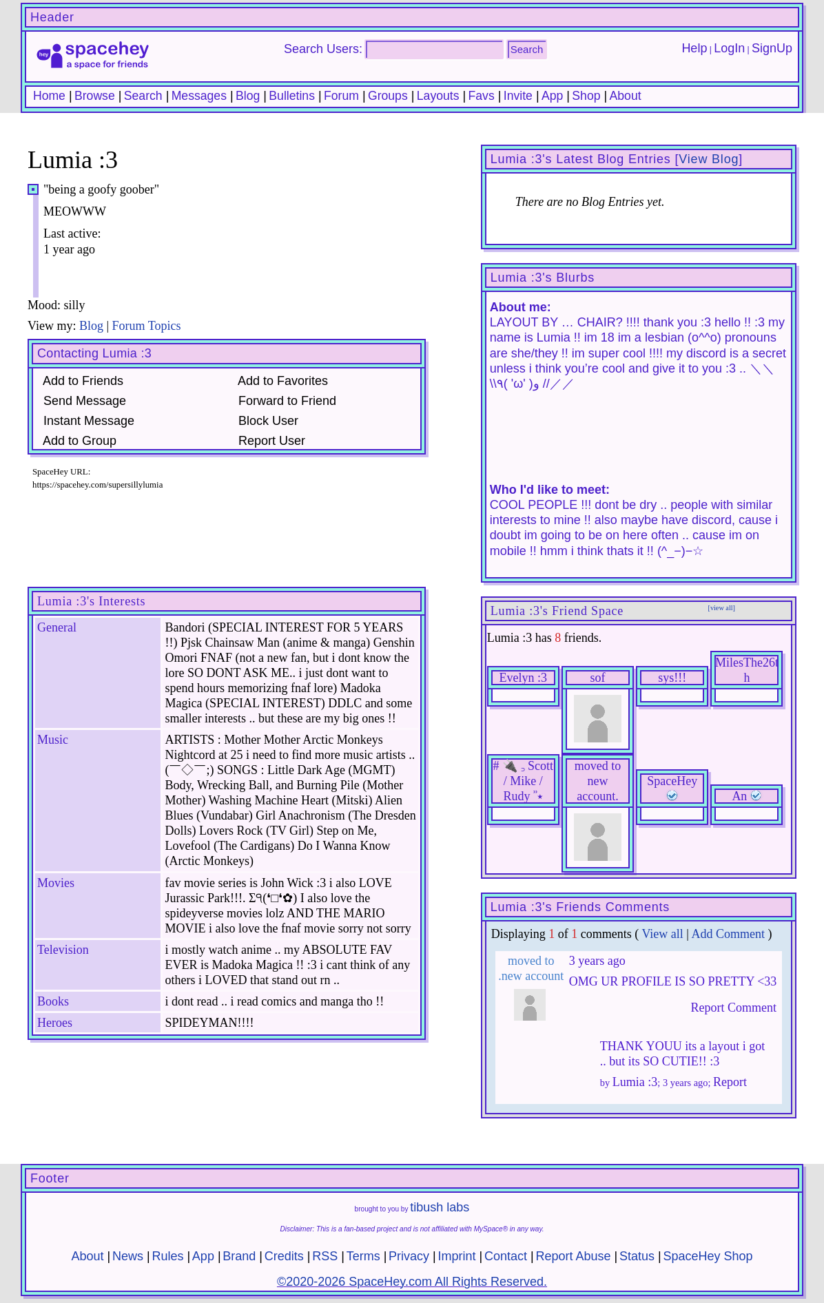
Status (637, 1256)
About (625, 96)
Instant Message (85, 421)
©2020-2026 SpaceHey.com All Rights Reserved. (412, 1282)
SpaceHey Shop (707, 1256)
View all (662, 934)
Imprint (457, 1256)
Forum (341, 96)
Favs (481, 96)
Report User (268, 441)
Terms (363, 1256)
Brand (239, 1256)
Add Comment (728, 934)
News (127, 1256)
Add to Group (76, 441)
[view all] (722, 608)
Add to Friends (80, 381)
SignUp (772, 48)
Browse (94, 96)
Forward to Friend (283, 401)
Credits (284, 1256)
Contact (505, 1256)
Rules (167, 1256)
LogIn (729, 48)
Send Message (81, 401)
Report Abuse (572, 1256)
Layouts (438, 96)
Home (49, 96)
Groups (388, 96)
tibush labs (439, 1207)
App (552, 96)
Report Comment (731, 1007)
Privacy (409, 1256)
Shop (586, 96)
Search (527, 49)
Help (694, 48)
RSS (325, 1256)
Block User (264, 421)
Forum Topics (146, 326)
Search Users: (323, 49)
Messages (199, 96)
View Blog (709, 159)
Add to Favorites (279, 381)
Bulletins (292, 96)
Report (730, 1082)
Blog (248, 96)
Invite (518, 96)
